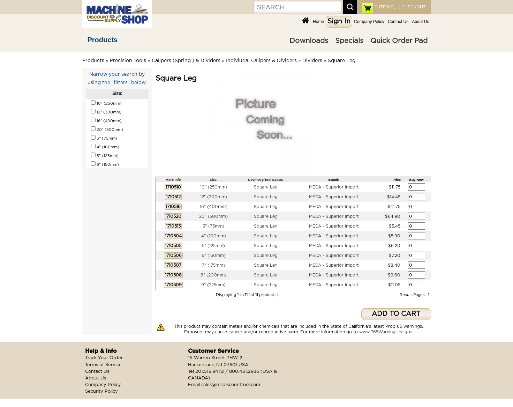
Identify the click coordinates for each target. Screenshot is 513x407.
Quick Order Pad (399, 40)
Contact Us (398, 21)
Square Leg (341, 60)
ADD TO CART (396, 314)
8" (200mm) (213, 275)
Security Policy (101, 391)
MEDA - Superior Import (334, 187)
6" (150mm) (214, 255)
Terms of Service (103, 365)
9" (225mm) (213, 285)
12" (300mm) (213, 197)
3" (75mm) (213, 226)
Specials (349, 40)
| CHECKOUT (411, 7)
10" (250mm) (213, 187)
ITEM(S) (385, 7)
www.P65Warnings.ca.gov (386, 332)
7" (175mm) (213, 265)
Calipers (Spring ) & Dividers (186, 60)
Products (103, 40)
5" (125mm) (213, 246)
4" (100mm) (213, 236)
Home (318, 21)
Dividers (312, 60)
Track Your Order (104, 358)
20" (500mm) (213, 216)
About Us (420, 21)
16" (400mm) (213, 207)
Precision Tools (128, 60)
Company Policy (369, 21)
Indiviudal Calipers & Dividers (261, 60)
